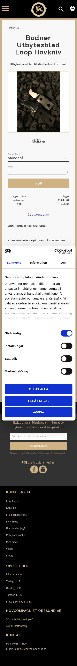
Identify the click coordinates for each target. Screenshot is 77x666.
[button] (5, 8)
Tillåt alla (38, 389)
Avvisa (38, 412)
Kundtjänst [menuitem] (12, 501)
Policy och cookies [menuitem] (16, 535)
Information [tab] (38, 262)
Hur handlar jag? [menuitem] (15, 528)
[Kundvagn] (71, 8)
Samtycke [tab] (14, 262)
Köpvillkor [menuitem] (11, 508)
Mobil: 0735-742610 (16, 643)
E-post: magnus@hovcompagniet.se (26, 649)
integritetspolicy (60, 453)
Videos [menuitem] (9, 549)
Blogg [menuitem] (9, 555)
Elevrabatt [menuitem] (12, 521)
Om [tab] (63, 262)
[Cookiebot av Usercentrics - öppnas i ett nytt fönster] (54, 251)
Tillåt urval (38, 400)
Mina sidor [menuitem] (12, 542)
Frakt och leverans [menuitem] (16, 515)
